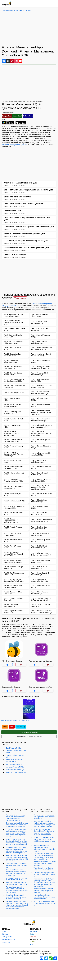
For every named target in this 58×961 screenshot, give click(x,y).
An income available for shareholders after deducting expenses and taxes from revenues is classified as (44, 832)
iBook (5, 727)
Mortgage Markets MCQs (15, 767)
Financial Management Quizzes (14, 145)
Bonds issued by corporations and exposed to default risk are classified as (44, 816)
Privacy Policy (7, 937)
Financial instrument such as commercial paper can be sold (16, 883)
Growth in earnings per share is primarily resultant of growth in (44, 874)
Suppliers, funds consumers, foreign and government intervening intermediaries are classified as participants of (16, 850)
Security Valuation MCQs (15, 770)
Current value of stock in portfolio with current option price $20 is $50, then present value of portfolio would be (44, 824)
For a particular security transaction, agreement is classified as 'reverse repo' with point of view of (17, 889)
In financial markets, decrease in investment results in (16, 879)
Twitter (32, 934)
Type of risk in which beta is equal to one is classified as (43, 869)
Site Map (5, 934)
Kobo (12, 727)
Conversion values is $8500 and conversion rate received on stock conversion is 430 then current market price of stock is (16, 832)
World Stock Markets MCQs (16, 772)
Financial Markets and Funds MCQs (16, 751)
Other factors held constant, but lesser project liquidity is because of (43, 890)
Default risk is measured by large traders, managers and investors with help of (16, 897)
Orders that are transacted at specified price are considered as (16, 865)
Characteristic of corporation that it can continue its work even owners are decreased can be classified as (44, 856)
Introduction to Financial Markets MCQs (14, 760)
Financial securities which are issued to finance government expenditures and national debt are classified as (17, 858)
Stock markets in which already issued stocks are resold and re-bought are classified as (17, 825)
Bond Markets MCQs (13, 748)
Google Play (21, 727)
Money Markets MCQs (14, 764)
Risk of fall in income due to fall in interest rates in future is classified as (45, 863)
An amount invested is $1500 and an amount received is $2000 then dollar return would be (44, 840)
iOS (31, 944)
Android (32, 941)
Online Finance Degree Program (16, 10)
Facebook (33, 931)
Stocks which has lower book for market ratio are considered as (44, 903)
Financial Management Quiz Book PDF (15, 720)
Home (4, 931)
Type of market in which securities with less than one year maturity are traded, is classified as (16, 872)
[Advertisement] (29, 28)
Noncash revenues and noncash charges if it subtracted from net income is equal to (44, 848)
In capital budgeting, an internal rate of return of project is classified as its (44, 897)
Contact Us (6, 942)
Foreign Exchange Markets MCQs (15, 756)
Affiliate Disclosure (8, 939)
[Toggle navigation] (54, 3)
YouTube (33, 937)
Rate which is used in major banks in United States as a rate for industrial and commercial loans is (15, 817)
